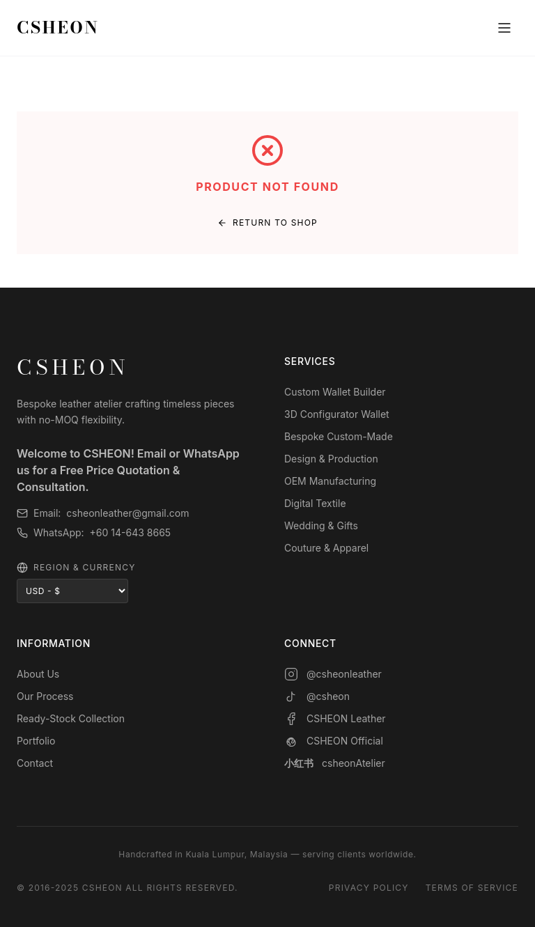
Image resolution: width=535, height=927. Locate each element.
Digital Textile (315, 503)
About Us (38, 674)
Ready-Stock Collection (71, 718)
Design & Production (331, 459)
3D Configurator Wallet (336, 414)
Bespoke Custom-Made (338, 436)
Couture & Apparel (326, 548)
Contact (35, 763)
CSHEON (58, 28)
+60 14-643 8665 (130, 532)
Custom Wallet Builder (335, 392)
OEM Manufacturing (330, 481)
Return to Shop (267, 222)
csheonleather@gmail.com (127, 513)
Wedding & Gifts (321, 525)
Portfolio (36, 741)
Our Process (45, 696)
